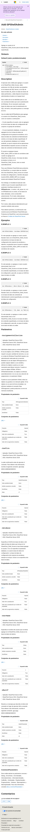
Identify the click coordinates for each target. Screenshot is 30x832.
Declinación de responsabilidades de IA (11, 818)
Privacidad (3, 823)
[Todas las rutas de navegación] (2, 20)
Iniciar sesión (25, 2)
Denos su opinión (10, 15)
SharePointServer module (12, 29)
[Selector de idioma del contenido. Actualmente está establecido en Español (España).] (7, 807)
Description (5, 37)
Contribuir (21, 820)
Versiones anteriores (6, 820)
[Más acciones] (27, 20)
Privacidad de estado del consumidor (10, 825)
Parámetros (6, 41)
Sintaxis (5, 35)
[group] (15, 70)
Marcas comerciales (16, 827)
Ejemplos (5, 39)
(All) (3, 420)
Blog (14, 820)
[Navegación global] (1, 2)
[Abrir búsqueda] (20, 2)
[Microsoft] (15, 2)
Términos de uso (5, 827)
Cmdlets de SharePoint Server (16, 216)
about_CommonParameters (14, 787)
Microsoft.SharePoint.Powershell (14, 20)
